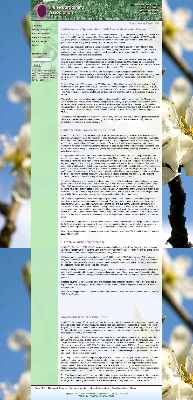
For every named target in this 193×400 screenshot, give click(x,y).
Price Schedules (39, 41)
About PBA (37, 26)
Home (35, 45)
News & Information (41, 37)
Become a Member (40, 33)
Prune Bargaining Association (101, 396)
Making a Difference (41, 30)
